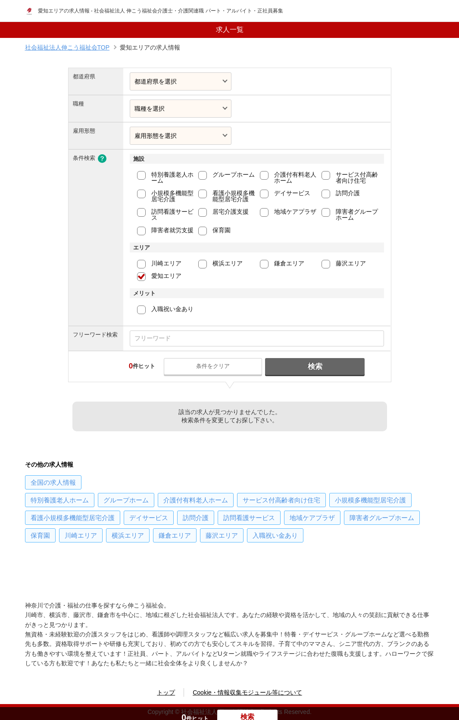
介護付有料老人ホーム (295, 177)
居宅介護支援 (230, 211)
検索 (313, 366)
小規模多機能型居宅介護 (172, 196)
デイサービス (292, 193)
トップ (166, 692)
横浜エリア (227, 263)
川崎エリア (166, 263)
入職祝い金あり (172, 308)
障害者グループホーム (357, 214)
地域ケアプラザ (295, 211)
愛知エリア (166, 275)
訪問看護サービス (172, 214)
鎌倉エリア (289, 263)
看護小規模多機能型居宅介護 (233, 196)
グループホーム (233, 174)
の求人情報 (53, 482)
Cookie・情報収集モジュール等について (247, 692)
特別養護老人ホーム (172, 177)
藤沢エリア (351, 263)
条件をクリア (215, 366)
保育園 (221, 230)
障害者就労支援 (172, 230)
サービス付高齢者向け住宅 (357, 177)
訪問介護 (348, 193)
